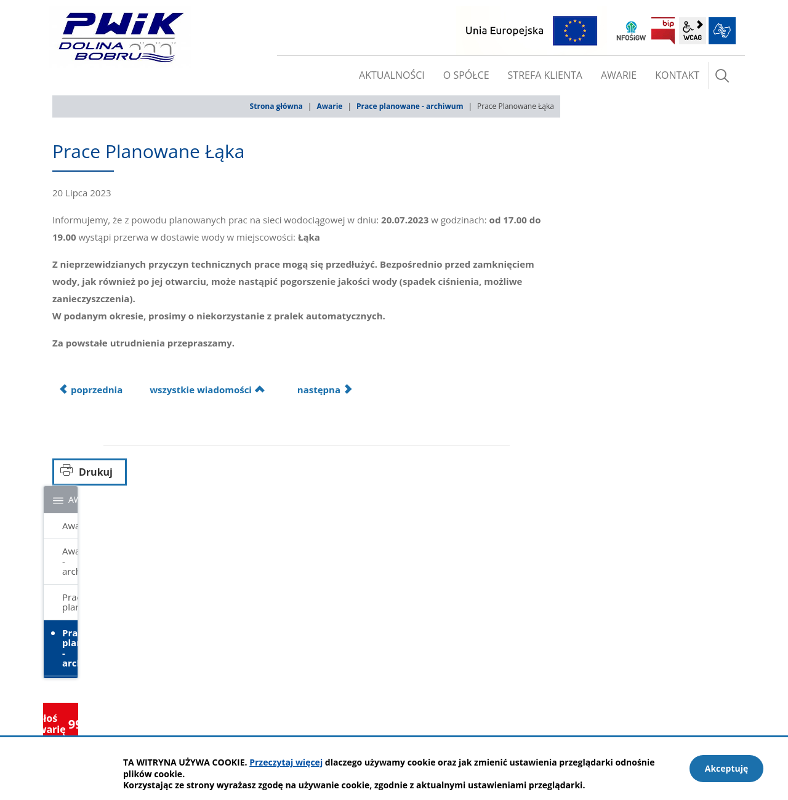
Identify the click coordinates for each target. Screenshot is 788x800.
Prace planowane (70, 602)
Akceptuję (727, 768)
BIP (663, 30)
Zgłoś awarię (60, 723)
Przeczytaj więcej (286, 762)
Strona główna (276, 106)
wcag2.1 (692, 30)
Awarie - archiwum (70, 561)
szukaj (722, 75)
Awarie (329, 106)
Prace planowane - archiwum (409, 106)
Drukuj (96, 472)
